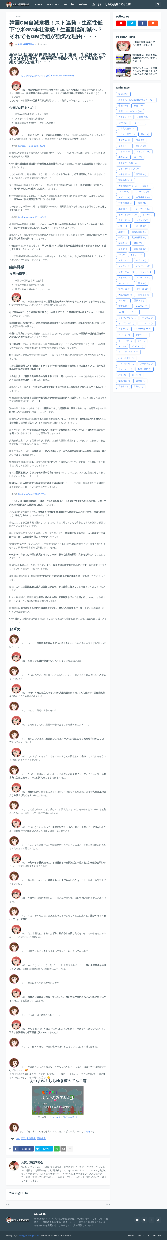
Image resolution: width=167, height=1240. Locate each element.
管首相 (123, 300)
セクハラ (141, 335)
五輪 (122, 232)
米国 (138, 106)
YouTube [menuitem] (69, 4)
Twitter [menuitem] (83, 4)
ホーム (12, 16)
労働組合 (41, 1138)
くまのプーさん (127, 318)
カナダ (123, 329)
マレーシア (143, 278)
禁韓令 (123, 243)
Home (131, 1235)
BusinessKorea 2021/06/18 (32, 217)
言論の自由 (125, 180)
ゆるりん (147, 318)
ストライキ (142, 192)
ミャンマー (125, 369)
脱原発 (140, 381)
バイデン (124, 151)
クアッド (124, 220)
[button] (158, 4)
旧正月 (136, 375)
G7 (121, 255)
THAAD (123, 192)
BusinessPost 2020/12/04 (32, 494)
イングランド (126, 323)
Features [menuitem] (51, 4)
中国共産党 (143, 197)
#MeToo (141, 306)
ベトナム (124, 278)
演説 (142, 203)
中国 (123, 106)
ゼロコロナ (125, 341)
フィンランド (126, 364)
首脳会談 (140, 249)
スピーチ (124, 335)
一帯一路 (140, 226)
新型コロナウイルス (130, 111)
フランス (146, 272)
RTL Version (154, 1235)
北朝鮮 (142, 117)
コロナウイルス (127, 163)
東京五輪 (124, 140)
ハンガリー (143, 266)
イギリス (136, 255)
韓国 (23, 1138)
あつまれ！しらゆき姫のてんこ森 (136, 100)
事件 (142, 283)
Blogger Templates (29, 1235)
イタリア (124, 260)
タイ (141, 341)
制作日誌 (124, 289)
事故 (145, 134)
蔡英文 (123, 249)
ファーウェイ (126, 272)
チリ (122, 346)
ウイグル (124, 146)
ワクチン (124, 117)
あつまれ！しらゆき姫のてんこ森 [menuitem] (111, 4)
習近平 (141, 174)
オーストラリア (127, 215)
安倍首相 (144, 295)
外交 (122, 237)
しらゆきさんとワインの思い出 (62, 1117)
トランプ (142, 220)
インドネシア (142, 209)
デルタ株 (137, 346)
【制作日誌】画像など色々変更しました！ (144, 43)
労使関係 (31, 1138)
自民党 (138, 386)
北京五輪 (142, 289)
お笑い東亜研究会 (32, 1162)
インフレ (124, 266)
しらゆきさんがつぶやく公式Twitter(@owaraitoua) (47, 75)
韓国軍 (139, 300)
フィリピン (143, 151)
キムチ (147, 215)
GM (19, 16)
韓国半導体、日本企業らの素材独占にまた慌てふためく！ (145, 58)
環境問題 (124, 381)
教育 (122, 375)
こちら (87, 1131)
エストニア (146, 323)
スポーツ (124, 197)
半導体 (123, 157)
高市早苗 (124, 306)
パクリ (123, 226)
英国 (138, 243)
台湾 (122, 123)
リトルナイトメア (128, 169)
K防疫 (147, 186)
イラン (141, 260)
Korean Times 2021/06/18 (32, 146)
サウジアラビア (142, 329)
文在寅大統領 (126, 129)
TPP (133, 312)
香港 (140, 140)
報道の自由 (139, 232)
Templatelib (66, 1235)
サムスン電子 (126, 134)
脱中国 (123, 209)
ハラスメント (126, 358)
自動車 (123, 386)
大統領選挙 (125, 295)
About (141, 1235)
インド (138, 123)
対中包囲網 (125, 203)
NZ (121, 312)
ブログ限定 (146, 364)
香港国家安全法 (127, 186)
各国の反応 (144, 369)
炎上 (138, 157)
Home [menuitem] (38, 4)
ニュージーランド (128, 352)
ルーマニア (125, 283)
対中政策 (124, 174)
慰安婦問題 (139, 237)
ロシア (141, 146)
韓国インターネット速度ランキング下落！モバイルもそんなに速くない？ (145, 71)
